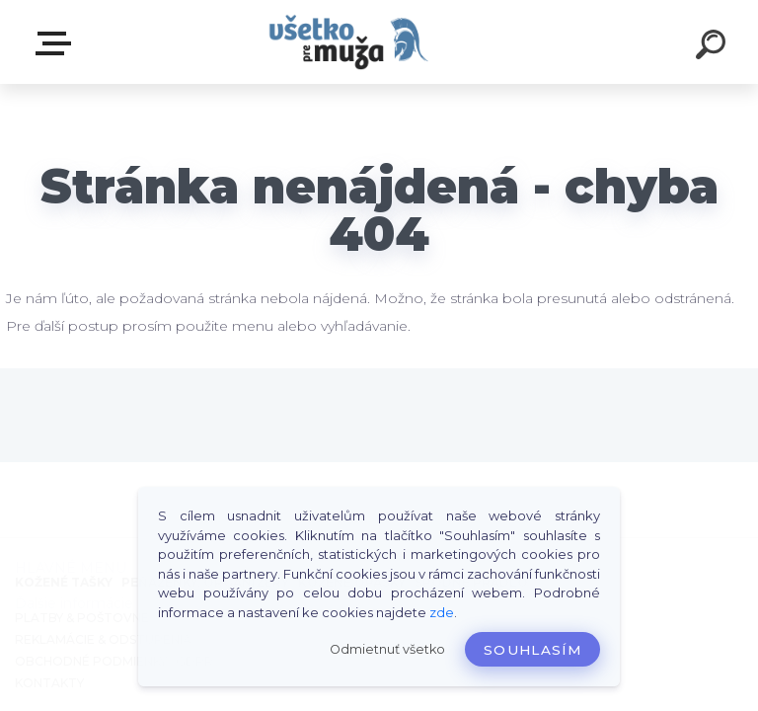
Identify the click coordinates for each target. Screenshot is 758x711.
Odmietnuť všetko (387, 649)
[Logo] (349, 42)
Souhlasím (532, 650)
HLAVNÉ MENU (57, 43)
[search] (710, 47)
